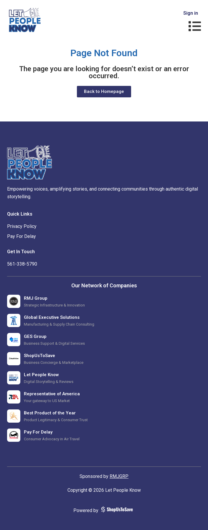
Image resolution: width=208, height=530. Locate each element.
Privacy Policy (22, 226)
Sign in (190, 13)
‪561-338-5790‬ (22, 264)
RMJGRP (119, 476)
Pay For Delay (21, 236)
